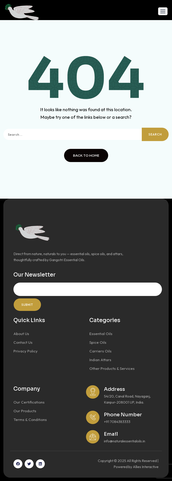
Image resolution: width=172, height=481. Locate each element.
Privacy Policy (25, 351)
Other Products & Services (112, 368)
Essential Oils (100, 333)
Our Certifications (29, 402)
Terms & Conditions (30, 419)
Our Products (24, 410)
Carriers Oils (100, 351)
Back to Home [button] (86, 155)
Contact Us (22, 342)
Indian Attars (100, 359)
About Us (21, 333)
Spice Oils (97, 342)
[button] (163, 11)
